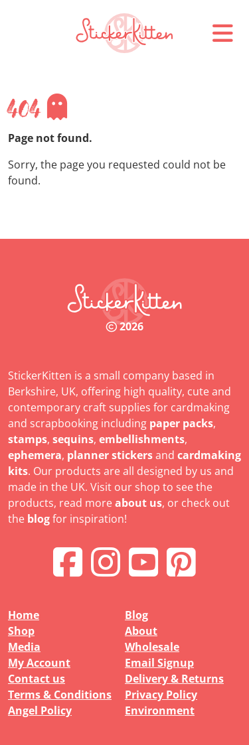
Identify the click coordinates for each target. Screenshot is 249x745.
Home (23, 615)
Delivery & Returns (174, 678)
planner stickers (110, 455)
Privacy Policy (161, 694)
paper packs (181, 423)
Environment (160, 710)
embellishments (142, 439)
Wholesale (152, 647)
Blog (136, 615)
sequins (73, 439)
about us (138, 503)
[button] (222, 33)
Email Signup (159, 662)
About (141, 631)
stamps (27, 439)
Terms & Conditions (60, 694)
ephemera (35, 455)
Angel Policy (40, 710)
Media (24, 647)
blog (38, 518)
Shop (21, 631)
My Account (39, 662)
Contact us (36, 678)
